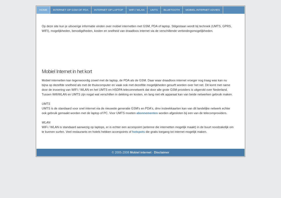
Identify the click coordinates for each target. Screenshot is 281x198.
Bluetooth (172, 9)
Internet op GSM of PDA (70, 9)
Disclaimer (161, 152)
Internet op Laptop (108, 9)
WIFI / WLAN (137, 9)
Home (43, 9)
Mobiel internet (140, 152)
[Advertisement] (141, 50)
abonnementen (147, 113)
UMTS (154, 9)
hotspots (138, 131)
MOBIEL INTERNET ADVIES (203, 9)
